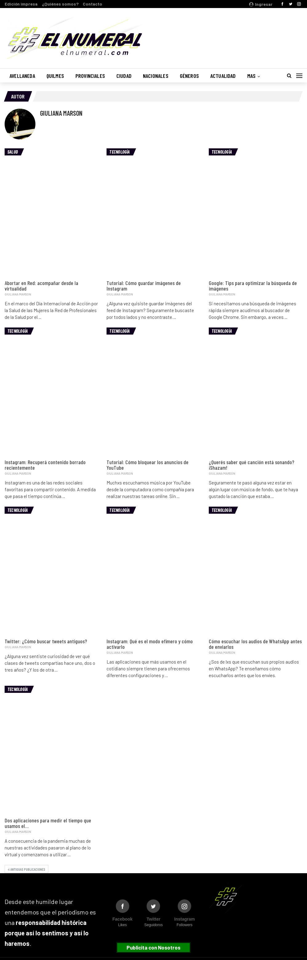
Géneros (189, 75)
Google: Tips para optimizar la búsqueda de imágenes (253, 285)
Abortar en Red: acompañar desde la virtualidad (41, 285)
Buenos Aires (223, 35)
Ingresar (261, 4)
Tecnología (119, 152)
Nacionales (155, 75)
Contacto (92, 3)
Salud (12, 152)
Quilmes (55, 75)
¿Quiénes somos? (60, 3)
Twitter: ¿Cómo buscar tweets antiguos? (46, 641)
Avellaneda (22, 75)
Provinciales (90, 75)
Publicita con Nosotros (153, 947)
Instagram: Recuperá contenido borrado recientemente (45, 465)
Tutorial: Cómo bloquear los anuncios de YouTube (147, 465)
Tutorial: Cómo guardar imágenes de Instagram (144, 285)
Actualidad (223, 75)
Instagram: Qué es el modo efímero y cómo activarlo (150, 644)
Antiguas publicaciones (26, 869)
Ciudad (123, 75)
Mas (251, 75)
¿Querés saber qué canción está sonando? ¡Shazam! (251, 465)
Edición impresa (21, 3)
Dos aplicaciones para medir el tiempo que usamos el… (48, 823)
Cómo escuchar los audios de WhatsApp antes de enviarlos (255, 644)
